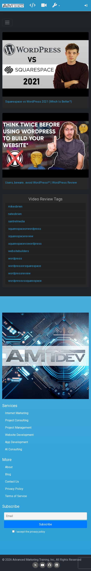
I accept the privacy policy (28, 531)
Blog (8, 474)
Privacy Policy (14, 489)
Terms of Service (16, 496)
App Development (16, 442)
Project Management (18, 427)
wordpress (15, 258)
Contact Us (12, 481)
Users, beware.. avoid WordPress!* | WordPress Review (41, 182)
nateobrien (15, 214)
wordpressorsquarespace (24, 266)
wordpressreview (19, 273)
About (9, 467)
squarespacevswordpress (25, 243)
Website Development (19, 435)
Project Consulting (16, 420)
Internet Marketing (16, 413)
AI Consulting (13, 449)
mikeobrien (15, 206)
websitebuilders (18, 251)
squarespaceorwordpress (24, 229)
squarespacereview (20, 236)
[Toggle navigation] (7, 22)
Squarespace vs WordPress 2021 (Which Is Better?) (38, 101)
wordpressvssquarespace (25, 281)
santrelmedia (16, 221)
